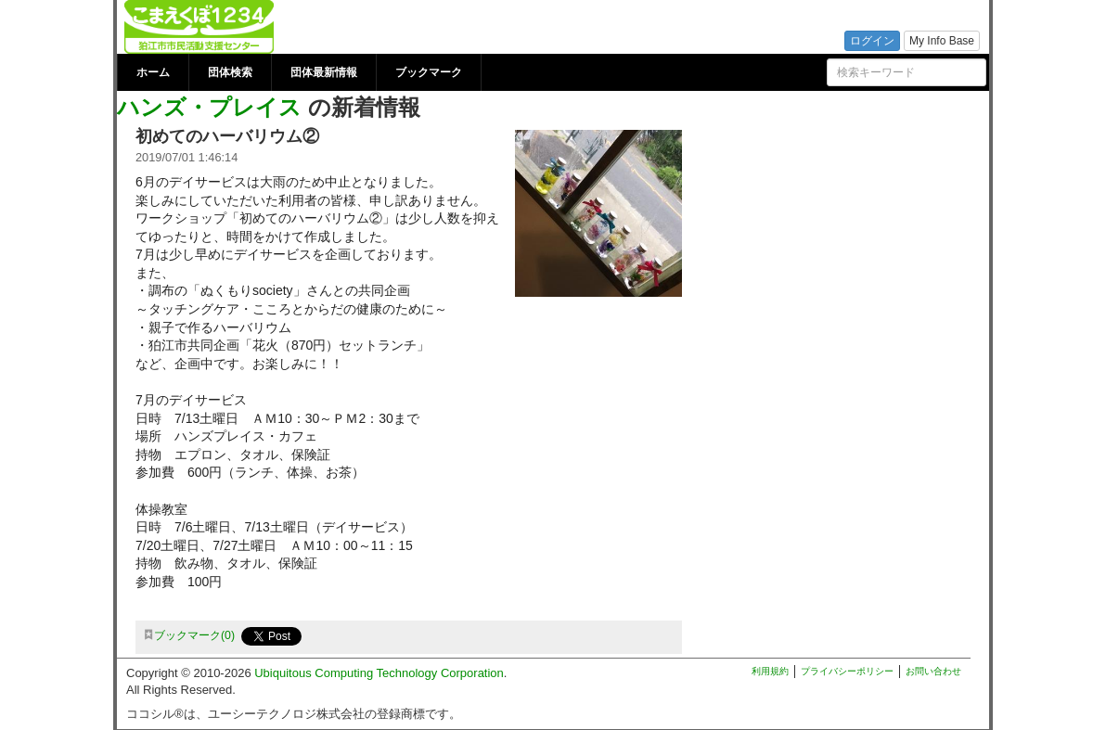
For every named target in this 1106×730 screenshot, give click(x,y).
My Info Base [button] (941, 40)
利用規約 (770, 671)
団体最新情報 (323, 72)
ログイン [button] (872, 40)
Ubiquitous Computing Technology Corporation (379, 673)
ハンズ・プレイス (209, 107)
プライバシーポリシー (847, 671)
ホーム (153, 72)
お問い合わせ (933, 671)
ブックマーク (428, 72)
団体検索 (230, 72)
